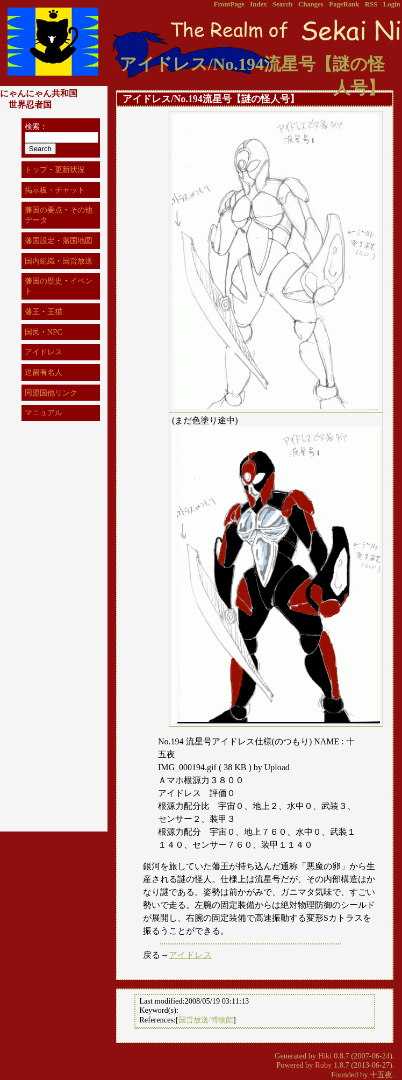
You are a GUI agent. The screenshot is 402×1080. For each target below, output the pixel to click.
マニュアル (43, 412)
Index (258, 4)
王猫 (54, 311)
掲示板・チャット (55, 190)
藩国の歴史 (43, 280)
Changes (311, 4)
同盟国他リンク (51, 392)
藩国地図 (77, 240)
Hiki (325, 1055)
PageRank (344, 4)
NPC (54, 332)
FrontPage (229, 4)
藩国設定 (40, 240)
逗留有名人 (43, 372)
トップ (36, 169)
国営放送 (77, 261)
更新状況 (70, 169)
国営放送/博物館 (205, 1019)
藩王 (32, 311)
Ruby (323, 1065)
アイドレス (190, 955)
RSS (371, 4)
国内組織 (40, 261)
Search (282, 4)
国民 (32, 332)
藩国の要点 (43, 209)
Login (391, 4)
